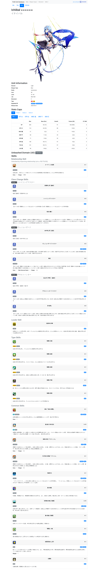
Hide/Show (39, 152)
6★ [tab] (13, 112)
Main (27, 2)
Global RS (33, 103)
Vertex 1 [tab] (18, 112)
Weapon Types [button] (33, 2)
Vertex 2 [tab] (24, 112)
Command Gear (39, 103)
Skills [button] (46, 2)
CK (34, 101)
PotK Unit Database (18, 2)
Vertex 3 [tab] (31, 112)
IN (31, 101)
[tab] (13, 5)
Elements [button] (41, 2)
